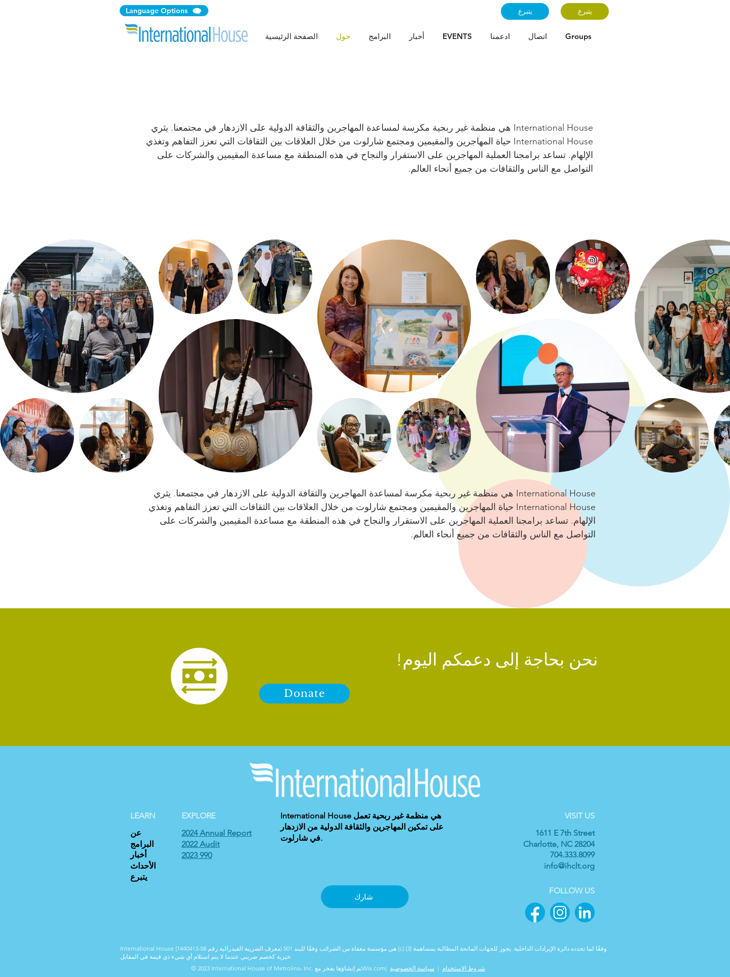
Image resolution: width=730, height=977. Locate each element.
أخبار (138, 854)
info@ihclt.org (569, 866)
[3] (585, 912)
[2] (560, 912)
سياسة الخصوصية (412, 968)
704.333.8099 (572, 854)
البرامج (142, 844)
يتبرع (138, 877)
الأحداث (143, 866)
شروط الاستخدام (463, 968)
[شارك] (365, 896)
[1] (535, 912)
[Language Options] (164, 10)
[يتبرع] (525, 11)
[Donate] (304, 694)
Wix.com (373, 968)
